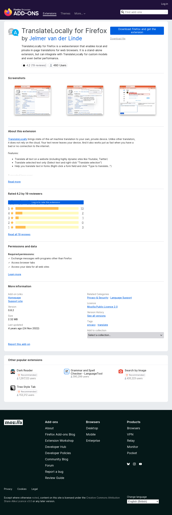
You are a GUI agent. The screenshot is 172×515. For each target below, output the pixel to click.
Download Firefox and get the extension (137, 30)
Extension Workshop (59, 440)
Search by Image (135, 370)
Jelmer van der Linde (55, 38)
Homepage (14, 297)
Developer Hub (55, 447)
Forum (49, 465)
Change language (137, 496)
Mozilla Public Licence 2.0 (102, 306)
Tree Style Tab (26, 386)
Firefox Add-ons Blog (60, 434)
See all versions (96, 315)
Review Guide (54, 478)
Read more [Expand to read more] (14, 181)
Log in (164, 3)
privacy (91, 324)
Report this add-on (19, 344)
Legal (35, 488)
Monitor (132, 447)
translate (103, 324)
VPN (130, 434)
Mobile (91, 434)
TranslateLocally (17, 139)
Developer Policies (58, 453)
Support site (15, 301)
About (49, 428)
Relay (131, 440)
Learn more (14, 274)
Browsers (133, 428)
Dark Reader (25, 370)
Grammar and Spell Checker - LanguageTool (86, 372)
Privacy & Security (97, 297)
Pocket (132, 453)
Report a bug (54, 471)
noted (35, 497)
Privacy (8, 488)
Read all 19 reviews (19, 234)
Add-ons (51, 422)
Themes (65, 13)
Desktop (92, 428)
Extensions (49, 13)
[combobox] (144, 12)
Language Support (121, 297)
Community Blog (56, 459)
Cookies (22, 488)
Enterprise (93, 440)
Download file (117, 38)
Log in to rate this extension (46, 202)
